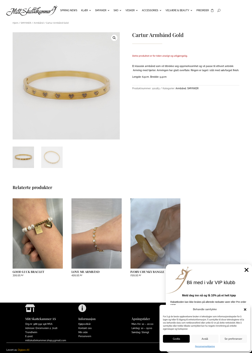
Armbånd (38, 23)
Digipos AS (23, 350)
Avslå (205, 338)
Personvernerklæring (205, 346)
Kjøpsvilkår (84, 324)
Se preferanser (233, 338)
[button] (245, 309)
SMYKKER (100, 10)
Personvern (84, 336)
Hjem (15, 23)
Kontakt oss (85, 328)
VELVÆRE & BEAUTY (177, 10)
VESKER (130, 10)
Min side (83, 332)
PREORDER (202, 10)
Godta (176, 338)
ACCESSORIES (150, 10)
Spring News (68, 10)
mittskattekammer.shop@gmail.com (45, 340)
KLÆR (84, 10)
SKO (116, 10)
